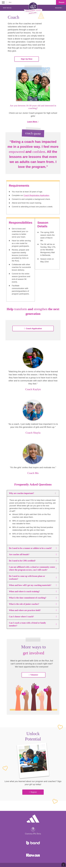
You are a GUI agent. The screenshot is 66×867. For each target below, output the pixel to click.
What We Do (7, 8)
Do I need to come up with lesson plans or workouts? (33, 577)
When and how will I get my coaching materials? (33, 585)
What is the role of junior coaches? (33, 604)
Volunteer (33, 675)
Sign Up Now (26, 59)
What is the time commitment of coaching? (33, 598)
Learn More (33, 122)
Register (58, 8)
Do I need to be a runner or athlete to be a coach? (33, 548)
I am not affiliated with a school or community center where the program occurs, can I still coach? (33, 568)
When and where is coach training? (33, 591)
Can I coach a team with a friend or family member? (33, 624)
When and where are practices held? (33, 610)
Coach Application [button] (33, 328)
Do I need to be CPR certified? (33, 561)
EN (10, 2)
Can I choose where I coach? (33, 616)
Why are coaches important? (33, 493)
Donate (61, 2)
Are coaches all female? (33, 554)
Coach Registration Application (36, 195)
